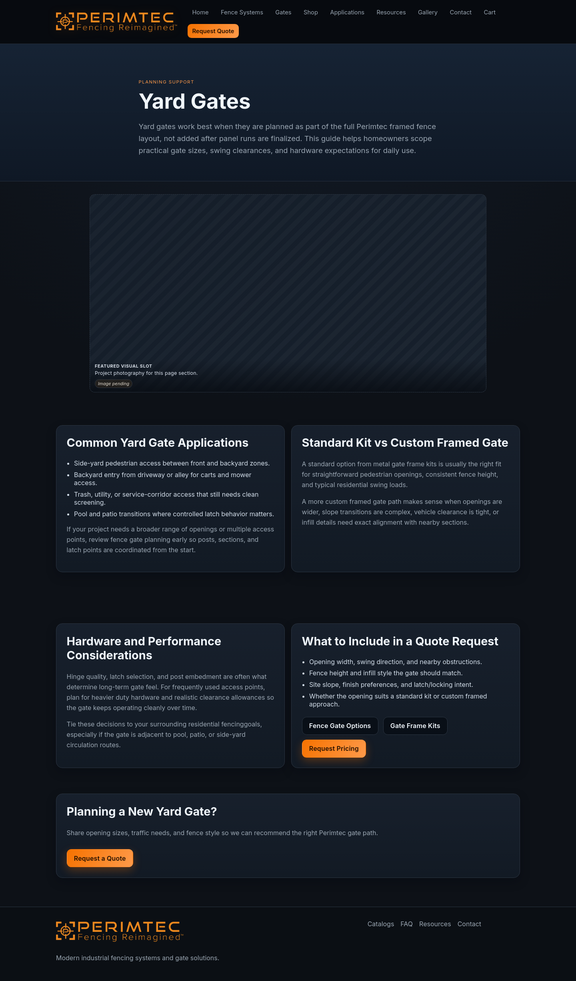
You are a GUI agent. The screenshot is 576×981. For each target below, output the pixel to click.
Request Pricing (334, 748)
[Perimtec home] (120, 931)
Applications (347, 12)
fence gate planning (140, 539)
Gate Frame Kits (415, 726)
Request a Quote (100, 858)
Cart (490, 12)
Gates (283, 12)
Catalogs (381, 924)
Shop (311, 12)
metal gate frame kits (405, 464)
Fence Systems (242, 12)
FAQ (406, 924)
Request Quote (213, 31)
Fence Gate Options (340, 726)
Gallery (428, 12)
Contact (461, 12)
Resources (391, 12)
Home (200, 12)
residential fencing (216, 724)
